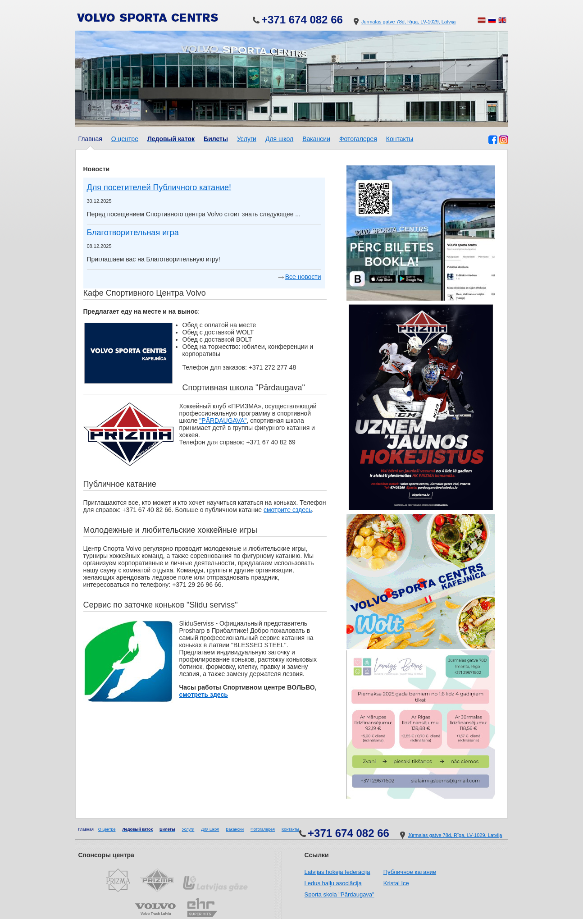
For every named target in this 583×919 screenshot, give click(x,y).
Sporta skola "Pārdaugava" (339, 894)
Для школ (279, 138)
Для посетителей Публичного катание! (159, 187)
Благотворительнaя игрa (133, 232)
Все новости (303, 276)
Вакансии (316, 138)
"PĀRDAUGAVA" (222, 420)
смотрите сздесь (288, 509)
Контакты (399, 138)
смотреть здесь (203, 694)
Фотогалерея (358, 138)
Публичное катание (409, 872)
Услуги (246, 138)
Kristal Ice (396, 883)
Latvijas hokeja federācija (337, 872)
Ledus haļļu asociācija (333, 883)
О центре (124, 138)
